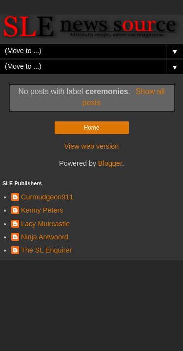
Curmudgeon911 (47, 197)
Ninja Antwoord (44, 237)
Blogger (110, 163)
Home (91, 127)
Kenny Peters (42, 210)
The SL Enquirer (46, 250)
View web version (91, 146)
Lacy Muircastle (45, 224)
